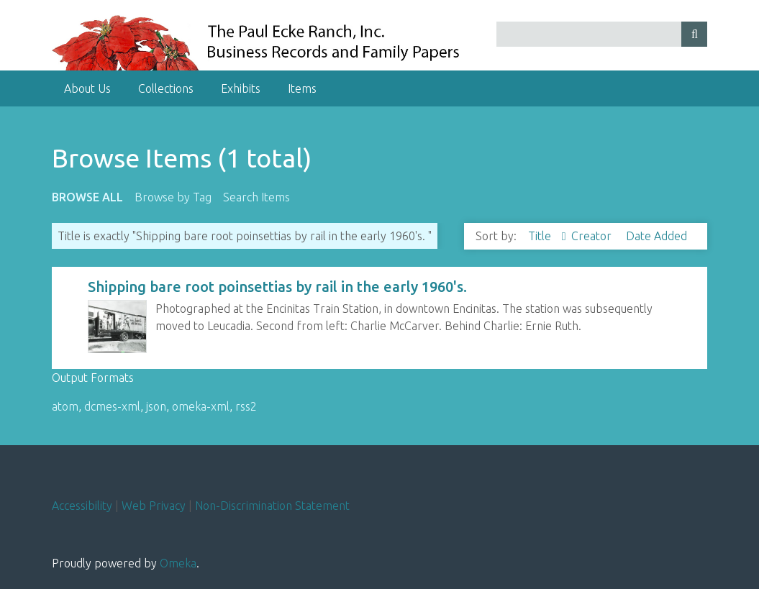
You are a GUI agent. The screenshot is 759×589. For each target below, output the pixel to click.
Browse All (87, 197)
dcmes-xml (112, 406)
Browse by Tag (173, 197)
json (156, 406)
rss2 (246, 406)
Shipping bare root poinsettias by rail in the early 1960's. (277, 286)
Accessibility (82, 505)
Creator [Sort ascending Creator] (592, 235)
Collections (166, 88)
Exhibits (240, 88)
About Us (87, 88)
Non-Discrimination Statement (272, 505)
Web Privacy (154, 505)
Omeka (178, 563)
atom (65, 406)
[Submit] (694, 34)
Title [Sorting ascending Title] (541, 235)
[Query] (602, 34)
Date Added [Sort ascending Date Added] (656, 235)
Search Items (256, 197)
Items (302, 88)
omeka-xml (200, 406)
